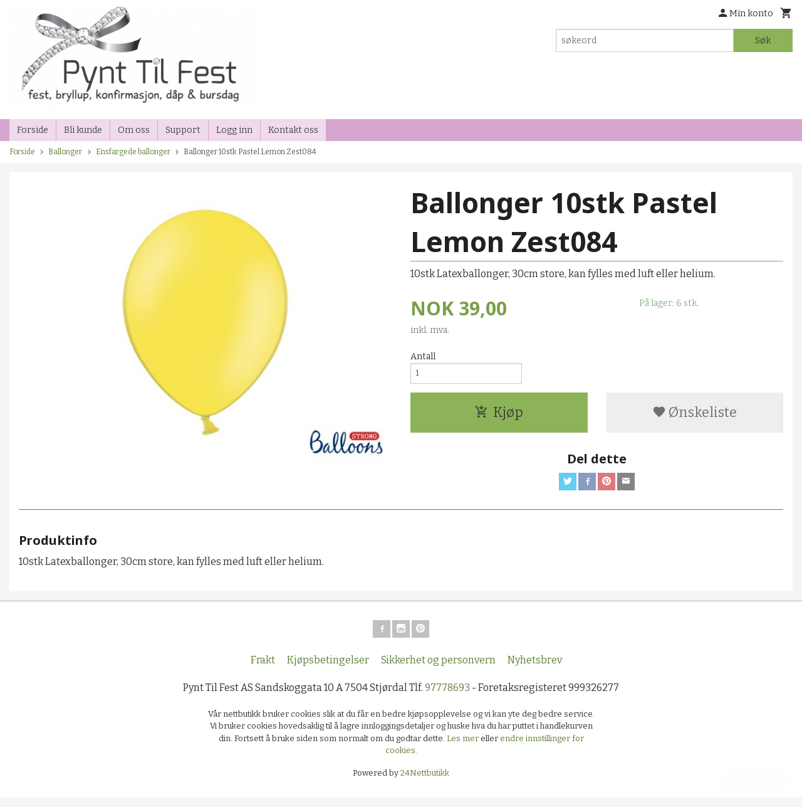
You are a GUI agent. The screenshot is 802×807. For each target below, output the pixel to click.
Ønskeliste (694, 416)
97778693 (447, 696)
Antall (422, 356)
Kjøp (498, 416)
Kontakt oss (293, 130)
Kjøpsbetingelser (328, 669)
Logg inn (234, 130)
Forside (32, 130)
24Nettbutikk (424, 781)
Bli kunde (83, 130)
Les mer (464, 747)
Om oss (134, 130)
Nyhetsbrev (535, 669)
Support (182, 130)
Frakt (263, 669)
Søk (763, 40)
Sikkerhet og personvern (438, 669)
